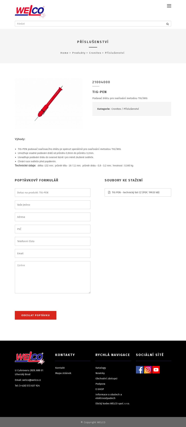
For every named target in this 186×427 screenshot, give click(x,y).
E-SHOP (99, 389)
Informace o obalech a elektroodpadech (108, 396)
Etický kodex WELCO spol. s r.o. (112, 403)
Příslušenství (93, 42)
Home (64, 52)
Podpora (100, 383)
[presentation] (40, 303)
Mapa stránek (63, 373)
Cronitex (95, 52)
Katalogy (100, 367)
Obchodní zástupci (106, 378)
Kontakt (60, 367)
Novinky (100, 373)
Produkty (79, 52)
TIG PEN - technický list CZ (127, 192)
